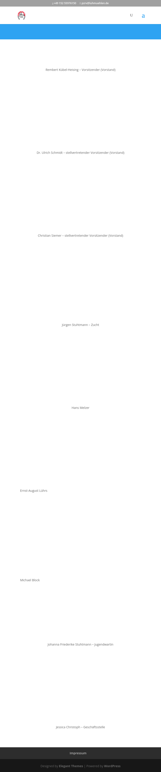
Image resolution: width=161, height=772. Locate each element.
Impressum (78, 753)
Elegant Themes (71, 766)
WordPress (112, 766)
